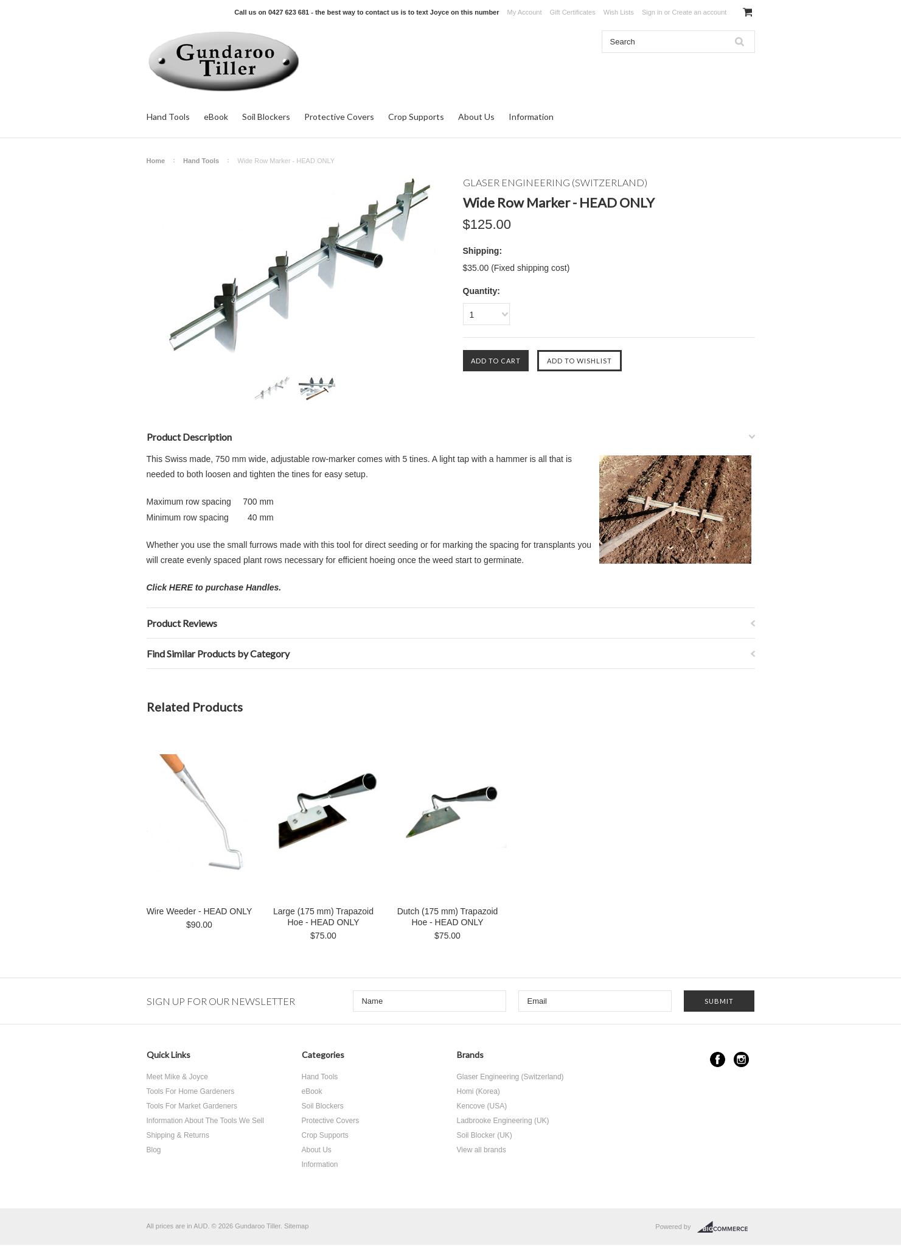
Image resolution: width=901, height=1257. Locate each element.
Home (156, 160)
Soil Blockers (266, 116)
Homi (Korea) (478, 1091)
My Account (524, 12)
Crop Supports (416, 116)
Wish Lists (619, 12)
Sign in (652, 12)
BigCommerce (726, 1227)
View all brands (481, 1150)
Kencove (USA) (482, 1106)
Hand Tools (168, 116)
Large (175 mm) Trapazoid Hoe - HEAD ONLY (323, 916)
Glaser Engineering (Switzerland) (510, 1077)
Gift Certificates (573, 12)
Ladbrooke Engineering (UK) (503, 1120)
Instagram (741, 1059)
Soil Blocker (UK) (484, 1135)
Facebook (717, 1059)
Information (531, 116)
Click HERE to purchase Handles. (214, 587)
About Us (476, 116)
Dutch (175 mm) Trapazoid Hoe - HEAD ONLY (447, 916)
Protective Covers (339, 116)
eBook (216, 116)
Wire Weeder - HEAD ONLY (199, 911)
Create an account (699, 12)
